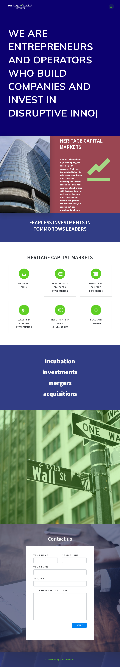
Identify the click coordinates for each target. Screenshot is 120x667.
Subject (59, 581)
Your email (59, 570)
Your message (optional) (59, 604)
